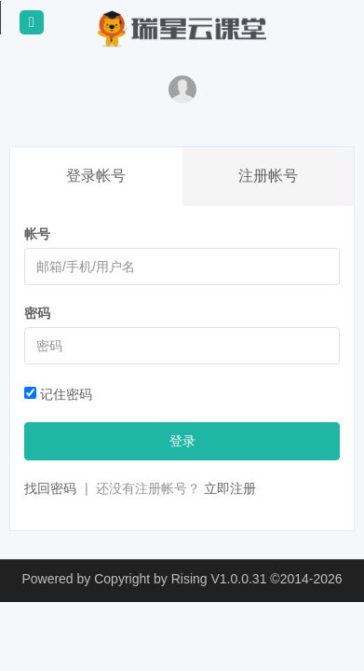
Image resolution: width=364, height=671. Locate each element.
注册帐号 (268, 176)
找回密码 (50, 488)
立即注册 (230, 488)
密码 (37, 313)
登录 (182, 440)
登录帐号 (96, 176)
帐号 (37, 233)
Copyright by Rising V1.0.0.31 (180, 578)
